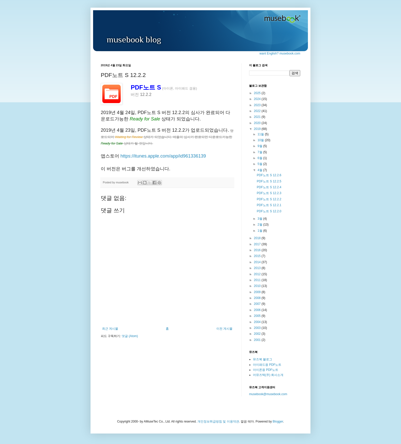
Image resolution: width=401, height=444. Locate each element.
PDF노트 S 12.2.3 (269, 193)
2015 (258, 256)
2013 (258, 268)
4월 (260, 170)
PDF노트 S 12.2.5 (269, 181)
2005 (258, 316)
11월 (261, 134)
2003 (258, 328)
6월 (260, 158)
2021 (258, 117)
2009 (258, 292)
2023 (258, 105)
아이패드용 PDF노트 (267, 365)
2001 (258, 340)
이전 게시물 (224, 328)
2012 (258, 274)
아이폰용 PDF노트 (265, 370)
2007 (258, 304)
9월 (260, 146)
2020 (258, 123)
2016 (258, 250)
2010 (258, 286)
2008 (258, 298)
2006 (258, 310)
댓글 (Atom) (130, 336)
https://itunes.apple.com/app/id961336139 (163, 156)
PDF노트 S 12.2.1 (269, 205)
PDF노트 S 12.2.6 (269, 175)
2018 (258, 238)
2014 (258, 262)
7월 (260, 152)
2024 (258, 99)
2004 (258, 322)
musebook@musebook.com (268, 394)
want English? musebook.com (280, 53)
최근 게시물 (110, 328)
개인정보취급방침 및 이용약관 (218, 421)
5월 (260, 164)
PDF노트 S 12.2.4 (269, 187)
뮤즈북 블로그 (262, 359)
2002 (258, 334)
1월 (260, 230)
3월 (260, 218)
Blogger (278, 421)
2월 (260, 224)
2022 (258, 111)
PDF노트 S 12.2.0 (269, 211)
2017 (258, 244)
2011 (258, 280)
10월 (261, 140)
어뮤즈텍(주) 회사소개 (268, 375)
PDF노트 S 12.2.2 (269, 199)
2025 (258, 93)
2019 (258, 129)
